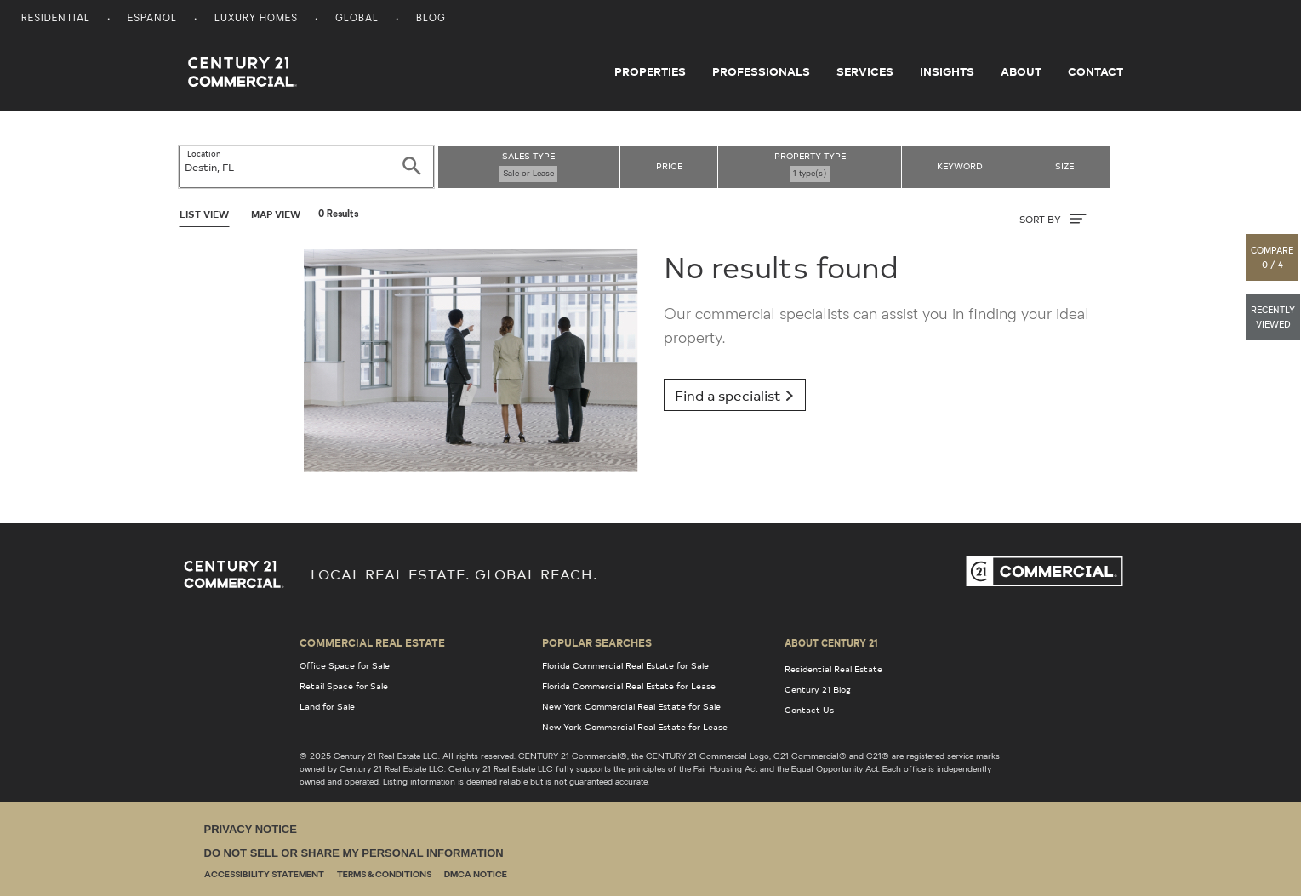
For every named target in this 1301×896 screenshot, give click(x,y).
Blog (431, 19)
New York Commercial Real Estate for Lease (635, 727)
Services (864, 71)
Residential (55, 19)
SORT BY (1053, 218)
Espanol (152, 19)
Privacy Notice (250, 829)
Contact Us (809, 710)
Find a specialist (735, 394)
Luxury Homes (256, 19)
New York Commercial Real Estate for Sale (631, 706)
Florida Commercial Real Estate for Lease (629, 686)
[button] (1273, 257)
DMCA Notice (475, 875)
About (1021, 71)
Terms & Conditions (384, 875)
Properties (650, 71)
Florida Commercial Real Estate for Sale (625, 665)
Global (357, 19)
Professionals (761, 71)
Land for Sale (327, 706)
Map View (275, 214)
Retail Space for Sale (344, 686)
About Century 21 (831, 642)
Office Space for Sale (345, 665)
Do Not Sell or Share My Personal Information (354, 853)
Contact (1095, 71)
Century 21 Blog (818, 689)
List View (204, 214)
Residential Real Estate (833, 669)
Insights (947, 71)
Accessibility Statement (264, 875)
